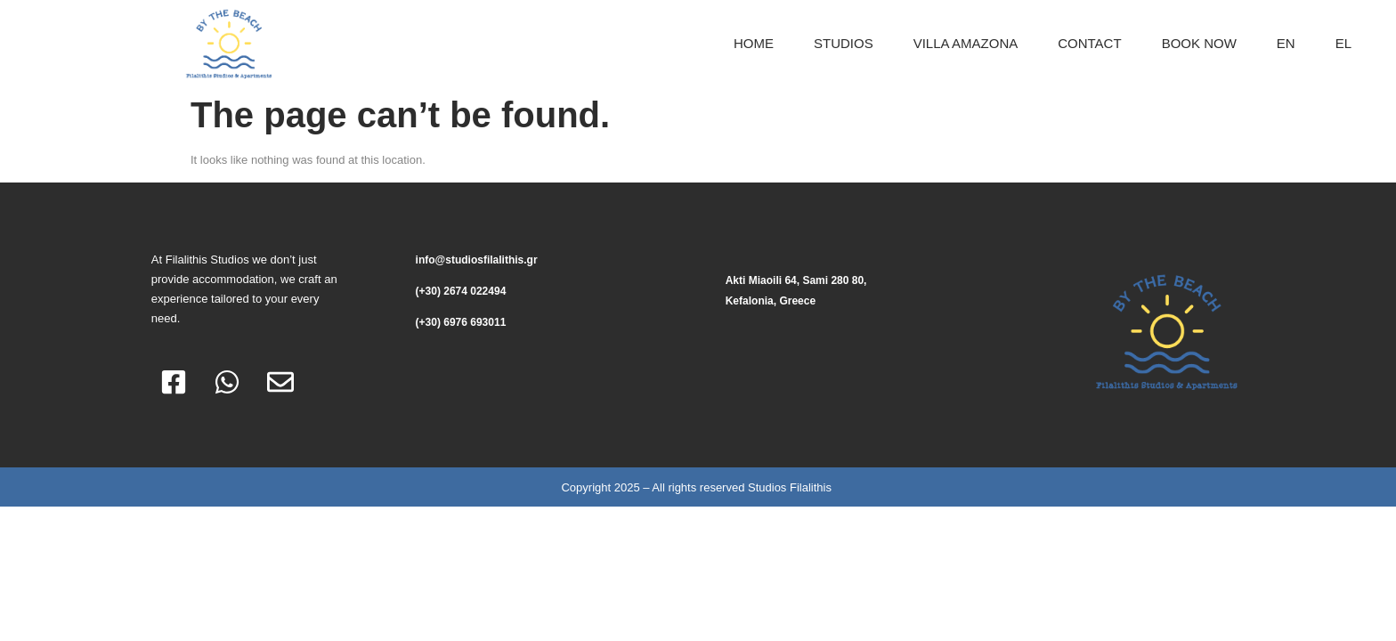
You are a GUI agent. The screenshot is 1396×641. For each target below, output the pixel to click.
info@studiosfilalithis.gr (477, 260)
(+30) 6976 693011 (461, 322)
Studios (843, 43)
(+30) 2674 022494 (461, 291)
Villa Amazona (966, 43)
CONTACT (1089, 43)
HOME (754, 43)
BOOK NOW (1199, 43)
